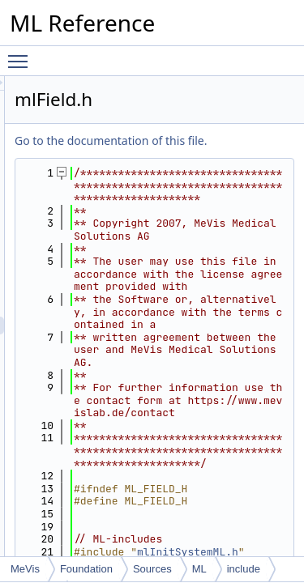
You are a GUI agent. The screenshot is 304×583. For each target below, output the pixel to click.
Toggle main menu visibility (22, 54)
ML (199, 569)
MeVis (25, 569)
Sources (152, 569)
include (243, 569)
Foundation (86, 569)
